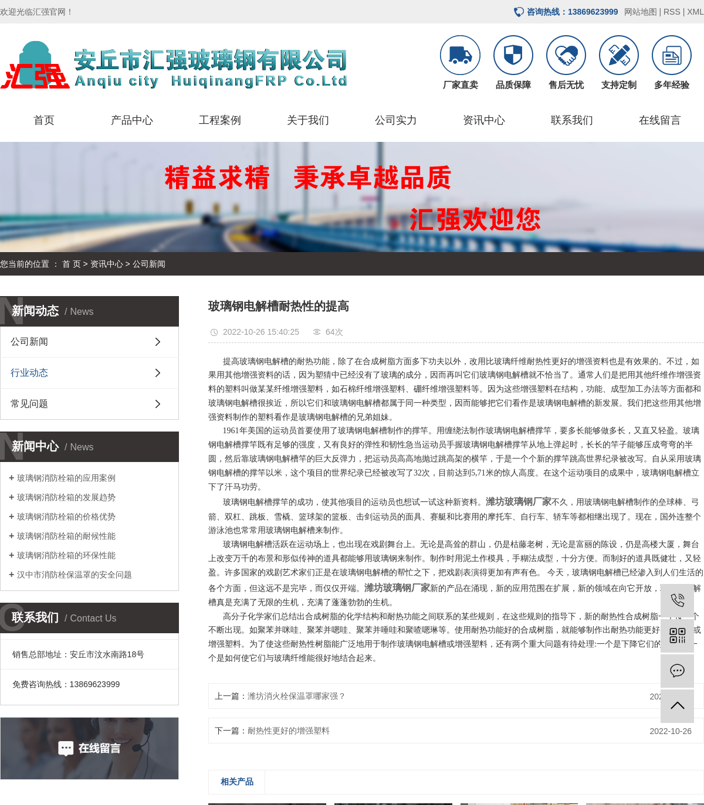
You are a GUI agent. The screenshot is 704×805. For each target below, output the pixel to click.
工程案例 (220, 120)
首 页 (71, 264)
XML (695, 11)
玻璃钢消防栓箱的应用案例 (66, 478)
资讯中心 (484, 120)
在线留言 (660, 120)
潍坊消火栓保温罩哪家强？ (297, 696)
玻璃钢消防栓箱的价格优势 (66, 516)
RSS (672, 11)
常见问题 (29, 404)
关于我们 (308, 120)
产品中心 (132, 120)
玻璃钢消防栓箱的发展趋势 (66, 497)
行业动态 (29, 373)
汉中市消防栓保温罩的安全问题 (74, 574)
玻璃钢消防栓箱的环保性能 (66, 555)
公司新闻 (149, 264)
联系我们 (572, 120)
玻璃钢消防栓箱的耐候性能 (66, 536)
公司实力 (396, 120)
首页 (44, 120)
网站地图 (640, 11)
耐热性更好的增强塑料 (289, 730)
